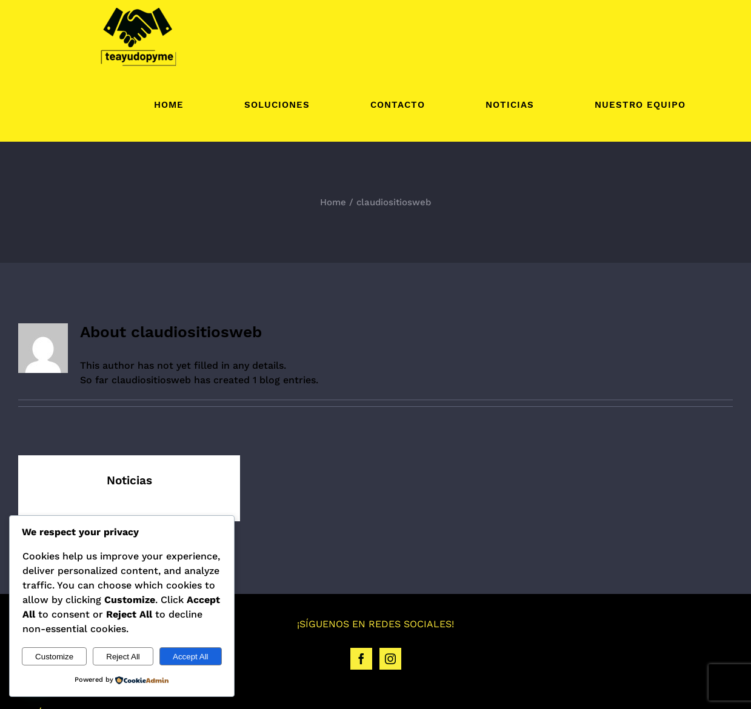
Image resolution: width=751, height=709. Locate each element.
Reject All (123, 656)
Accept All (191, 656)
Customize (54, 656)
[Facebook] (361, 659)
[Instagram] (390, 659)
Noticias (129, 480)
